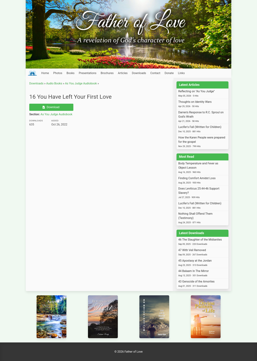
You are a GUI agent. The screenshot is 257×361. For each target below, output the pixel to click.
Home (45, 73)
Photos (57, 73)
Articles (122, 73)
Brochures (107, 73)
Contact (155, 73)
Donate (169, 73)
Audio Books (54, 83)
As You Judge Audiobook (81, 83)
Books (71, 73)
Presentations (87, 73)
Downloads (139, 73)
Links (181, 73)
